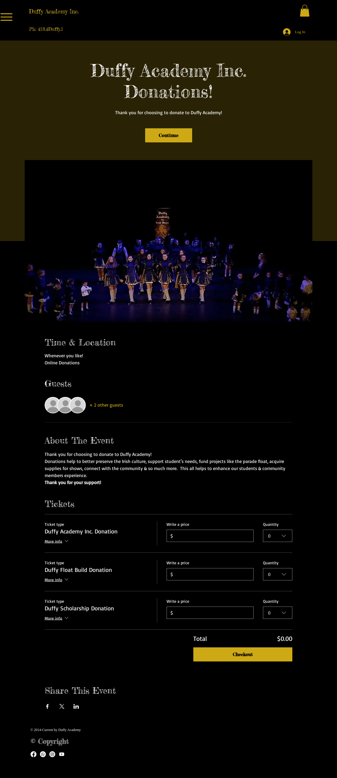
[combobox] (277, 536)
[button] (305, 11)
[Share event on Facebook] (47, 706)
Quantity (271, 524)
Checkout (243, 654)
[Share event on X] (62, 706)
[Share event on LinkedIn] (76, 706)
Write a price (178, 524)
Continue (168, 135)
